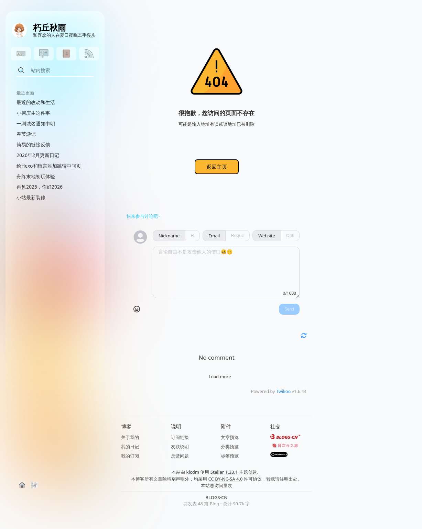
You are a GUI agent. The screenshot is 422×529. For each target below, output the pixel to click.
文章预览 (230, 437)
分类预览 (230, 446)
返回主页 (216, 166)
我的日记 (130, 446)
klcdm (192, 472)
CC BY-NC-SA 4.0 (225, 479)
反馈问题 (180, 456)
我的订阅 (130, 456)
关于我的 (130, 437)
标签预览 (230, 456)
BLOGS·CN (217, 497)
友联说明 (180, 446)
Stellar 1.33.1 (224, 472)
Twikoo (283, 391)
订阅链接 (180, 437)
